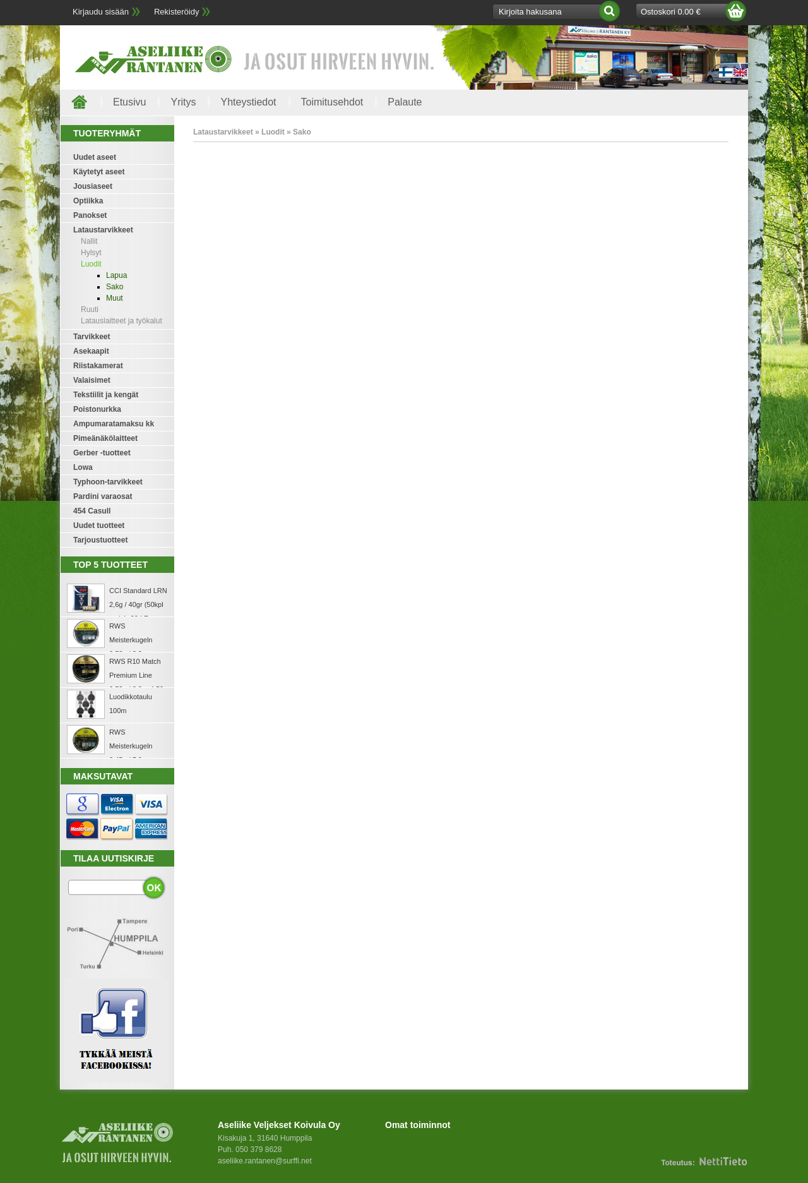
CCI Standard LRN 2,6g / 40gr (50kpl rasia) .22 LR (138, 604)
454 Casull (91, 511)
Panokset (90, 215)
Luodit (91, 264)
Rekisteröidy (176, 11)
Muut (114, 298)
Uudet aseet (94, 157)
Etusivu (129, 102)
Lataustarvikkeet (103, 229)
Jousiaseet (92, 186)
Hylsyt (91, 252)
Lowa (83, 467)
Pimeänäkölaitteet (105, 438)
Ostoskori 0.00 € (671, 11)
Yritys (183, 102)
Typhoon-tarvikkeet (108, 481)
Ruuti (89, 309)
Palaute (405, 102)
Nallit (89, 241)
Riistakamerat (98, 365)
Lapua (116, 275)
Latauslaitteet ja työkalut (121, 320)
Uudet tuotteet (98, 525)
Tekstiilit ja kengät (105, 394)
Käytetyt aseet (98, 171)
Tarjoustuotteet (100, 540)
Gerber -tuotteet (102, 452)
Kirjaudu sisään (101, 11)
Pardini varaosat (102, 496)
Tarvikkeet (91, 336)
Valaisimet (91, 380)
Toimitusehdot (332, 102)
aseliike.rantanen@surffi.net (265, 1160)
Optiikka (88, 200)
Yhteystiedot (248, 102)
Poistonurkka (97, 409)
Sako (114, 286)
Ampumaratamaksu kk (113, 423)
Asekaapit (91, 351)
